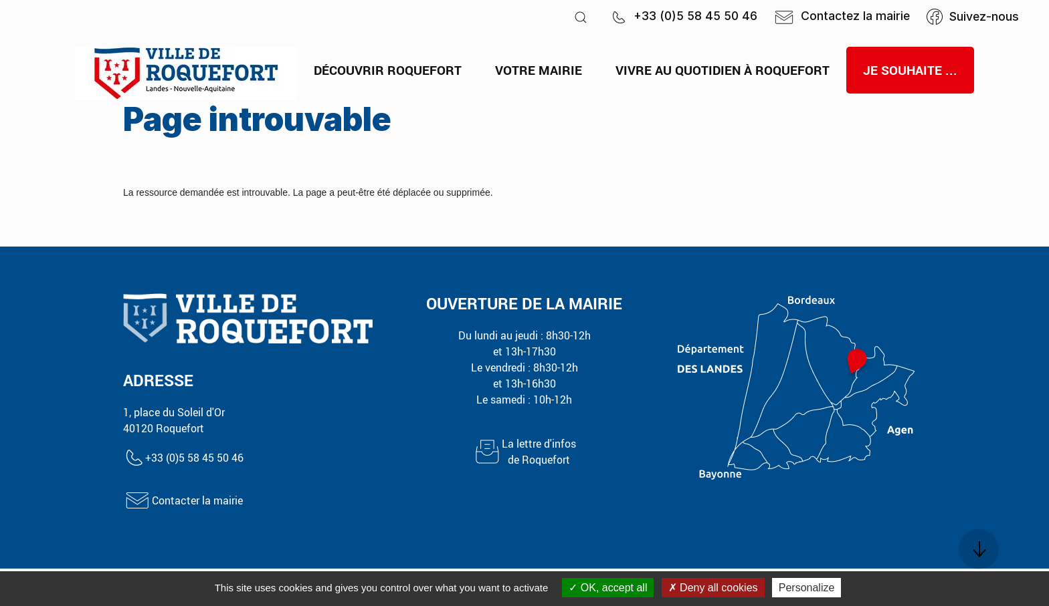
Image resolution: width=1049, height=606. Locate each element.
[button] (580, 17)
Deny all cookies (713, 587)
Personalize (807, 587)
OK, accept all (608, 587)
